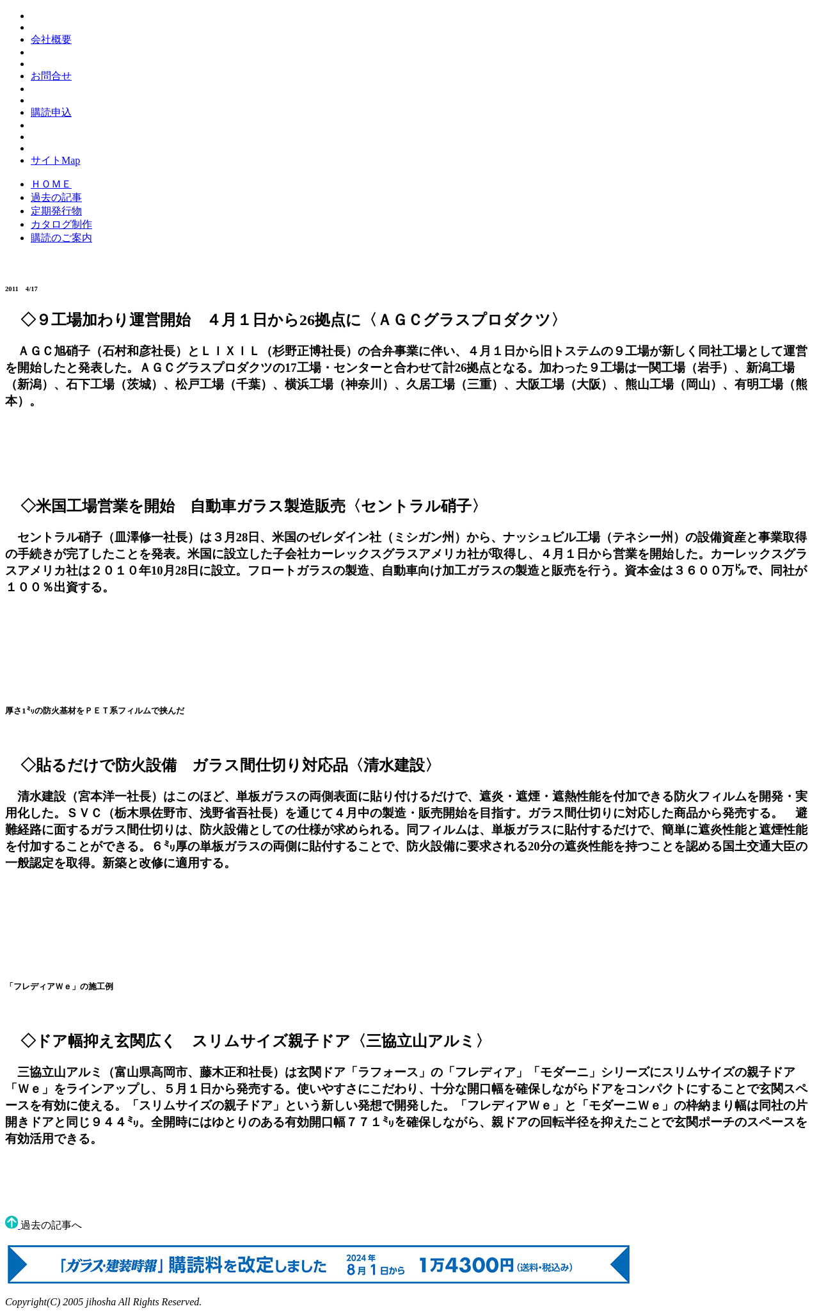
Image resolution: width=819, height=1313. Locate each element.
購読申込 (51, 112)
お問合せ (51, 75)
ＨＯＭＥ (51, 184)
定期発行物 (56, 210)
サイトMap (55, 160)
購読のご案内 (61, 237)
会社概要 (51, 39)
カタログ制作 (61, 224)
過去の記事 (56, 197)
